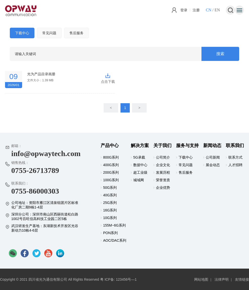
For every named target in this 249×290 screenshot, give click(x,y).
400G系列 (111, 165)
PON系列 (110, 233)
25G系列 (110, 203)
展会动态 (213, 165)
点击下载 (108, 76)
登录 (183, 10)
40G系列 (110, 195)
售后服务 (76, 33)
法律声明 (222, 279)
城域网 (138, 180)
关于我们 (162, 145)
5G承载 (139, 157)
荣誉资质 (163, 180)
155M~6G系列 (114, 225)
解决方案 (140, 145)
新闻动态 (212, 145)
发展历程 (163, 172)
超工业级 (140, 172)
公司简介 (163, 157)
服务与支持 (187, 145)
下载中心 (22, 33)
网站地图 (201, 279)
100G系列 (111, 180)
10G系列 (110, 218)
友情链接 (242, 279)
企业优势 (163, 188)
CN (208, 10)
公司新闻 (213, 157)
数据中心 (140, 165)
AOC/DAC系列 (114, 240)
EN (217, 10)
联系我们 (235, 145)
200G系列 (111, 172)
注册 (196, 10)
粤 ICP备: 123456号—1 (118, 279)
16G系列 (110, 210)
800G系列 (111, 157)
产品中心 (110, 145)
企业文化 (163, 165)
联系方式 (235, 157)
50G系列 (110, 188)
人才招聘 (235, 165)
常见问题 (49, 33)
